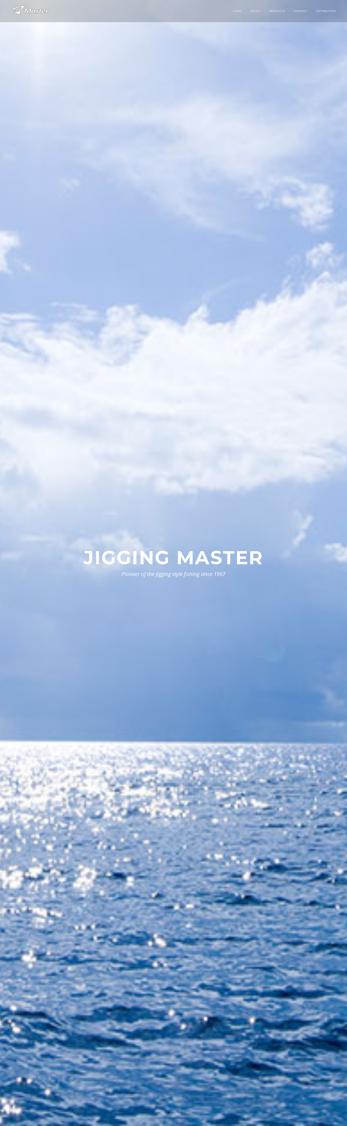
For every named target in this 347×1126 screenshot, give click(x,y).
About (255, 11)
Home (237, 11)
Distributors (326, 11)
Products (277, 11)
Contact (300, 11)
